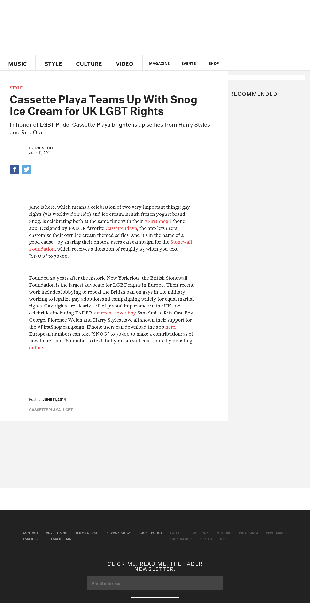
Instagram (248, 532)
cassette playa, (45, 409)
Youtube (223, 532)
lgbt (68, 409)
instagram (258, 63)
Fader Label (33, 538)
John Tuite (44, 147)
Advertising (57, 532)
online (36, 348)
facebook (242, 63)
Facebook (200, 532)
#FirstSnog (157, 221)
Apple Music (276, 532)
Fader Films (61, 538)
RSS (223, 538)
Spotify (205, 538)
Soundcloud (181, 538)
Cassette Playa (121, 228)
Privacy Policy (118, 532)
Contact (30, 532)
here (170, 327)
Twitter (233, 63)
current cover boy (116, 313)
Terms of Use (86, 532)
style (16, 87)
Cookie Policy (150, 532)
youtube (250, 63)
